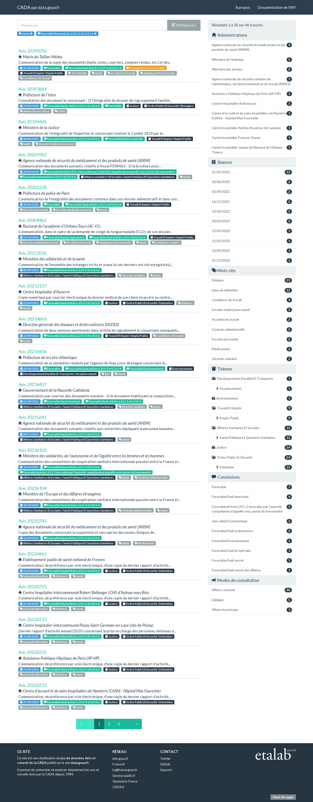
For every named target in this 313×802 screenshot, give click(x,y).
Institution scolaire (166, 242)
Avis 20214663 (32, 318)
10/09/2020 (29, 171)
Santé (97, 73)
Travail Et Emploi (252, 408)
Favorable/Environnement (145, 368)
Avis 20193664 (32, 89)
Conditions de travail (35, 78)
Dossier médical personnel (55, 143)
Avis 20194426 (32, 121)
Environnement (180, 368)
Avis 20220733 (32, 685)
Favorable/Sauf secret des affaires (252, 570)
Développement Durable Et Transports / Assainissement (58, 373)
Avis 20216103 (32, 450)
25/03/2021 (29, 538)
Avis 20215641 (32, 417)
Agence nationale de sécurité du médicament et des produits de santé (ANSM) (252, 47)
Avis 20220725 (32, 652)
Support (166, 770)
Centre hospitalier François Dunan (252, 137)
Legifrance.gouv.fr (124, 770)
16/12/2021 (29, 467)
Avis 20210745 (32, 521)
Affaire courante (252, 590)
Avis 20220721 (32, 586)
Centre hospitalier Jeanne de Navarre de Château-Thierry (252, 149)
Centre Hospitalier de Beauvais (252, 103)
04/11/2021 (29, 434)
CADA (23, 7)
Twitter (165, 759)
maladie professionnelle (157, 73)
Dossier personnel (34, 209)
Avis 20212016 (32, 253)
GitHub (165, 764)
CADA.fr (118, 787)
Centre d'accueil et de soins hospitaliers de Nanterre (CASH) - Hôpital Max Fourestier (252, 115)
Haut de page (283, 797)
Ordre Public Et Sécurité (252, 457)
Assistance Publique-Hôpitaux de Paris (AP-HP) (252, 94)
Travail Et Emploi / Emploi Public (41, 73)
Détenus (185, 303)
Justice (132, 105)
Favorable (52, 68)
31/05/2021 (29, 303)
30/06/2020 (29, 138)
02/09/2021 (29, 368)
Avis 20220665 (32, 553)
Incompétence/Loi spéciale (145, 68)
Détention (253, 467)
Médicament (144, 543)
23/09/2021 (29, 335)
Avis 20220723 (32, 619)
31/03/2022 (29, 570)
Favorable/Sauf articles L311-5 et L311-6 (93, 68)
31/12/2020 (29, 237)
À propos (242, 7)
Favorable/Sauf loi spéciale (124, 138)
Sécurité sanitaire (132, 275)
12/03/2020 (29, 68)
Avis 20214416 (32, 351)
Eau (106, 373)
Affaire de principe (252, 609)
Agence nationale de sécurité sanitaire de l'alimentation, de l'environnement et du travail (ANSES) (252, 81)
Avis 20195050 (32, 50)
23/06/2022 (252, 211)
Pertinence (183, 25)
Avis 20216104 (32, 488)
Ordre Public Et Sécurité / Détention (148, 303)
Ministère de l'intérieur (252, 59)
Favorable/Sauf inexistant (62, 401)
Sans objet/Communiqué (252, 521)
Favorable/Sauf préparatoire (64, 237)
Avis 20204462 (32, 220)
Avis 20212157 (32, 285)
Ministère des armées (252, 69)
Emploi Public (253, 418)
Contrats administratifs (151, 477)
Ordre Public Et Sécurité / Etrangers (168, 105)
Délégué (252, 600)
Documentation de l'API (276, 7)
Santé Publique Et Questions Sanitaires (253, 437)
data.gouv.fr (49, 7)
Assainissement (253, 388)
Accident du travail (121, 73)
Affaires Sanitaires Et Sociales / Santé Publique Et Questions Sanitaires (128, 176)
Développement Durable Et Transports (252, 378)
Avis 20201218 (32, 187)
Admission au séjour (35, 111)
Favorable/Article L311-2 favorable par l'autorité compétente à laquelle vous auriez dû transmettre (109, 171)
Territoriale (77, 73)
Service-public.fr (123, 776)
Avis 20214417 (32, 384)
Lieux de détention (34, 576)
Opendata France (124, 781)
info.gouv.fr (120, 759)
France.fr (118, 764)
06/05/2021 (29, 270)
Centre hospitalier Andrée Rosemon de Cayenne (252, 128)
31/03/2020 (29, 105)
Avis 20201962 (32, 154)
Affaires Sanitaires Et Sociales (252, 428)
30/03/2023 (252, 221)
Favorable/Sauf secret (252, 560)
